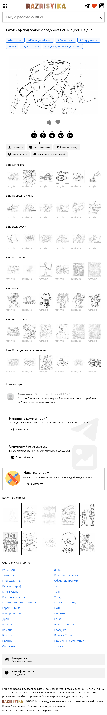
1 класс (58, 646)
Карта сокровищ (65, 602)
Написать (19, 429)
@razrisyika (41, 394)
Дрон (5, 619)
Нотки (58, 608)
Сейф (57, 619)
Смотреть (35, 484)
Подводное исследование (29, 350)
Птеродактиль (11, 580)
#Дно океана (30, 46)
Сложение (8, 646)
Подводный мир (22, 195)
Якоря (58, 569)
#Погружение (89, 40)
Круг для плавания (66, 575)
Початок (59, 613)
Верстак (7, 624)
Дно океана (19, 319)
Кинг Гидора (10, 591)
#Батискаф (15, 40)
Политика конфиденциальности (46, 706)
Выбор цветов (11, 613)
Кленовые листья (13, 597)
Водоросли (19, 226)
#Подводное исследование (62, 46)
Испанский (9, 569)
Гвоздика (60, 630)
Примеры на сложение (69, 641)
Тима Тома (9, 575)
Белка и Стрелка (64, 635)
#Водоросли (66, 40)
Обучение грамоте (66, 580)
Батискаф (18, 165)
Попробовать (22, 457)
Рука (15, 288)
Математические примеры (19, 602)
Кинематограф (11, 586)
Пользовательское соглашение (20, 710)
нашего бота (47, 402)
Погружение (20, 257)
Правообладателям (13, 706)
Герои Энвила (11, 608)
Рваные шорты (64, 624)
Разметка (8, 635)
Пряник (7, 641)
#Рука (12, 46)
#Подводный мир (39, 40)
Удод (57, 597)
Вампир (7, 630)
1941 (57, 591)
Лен (56, 586)
